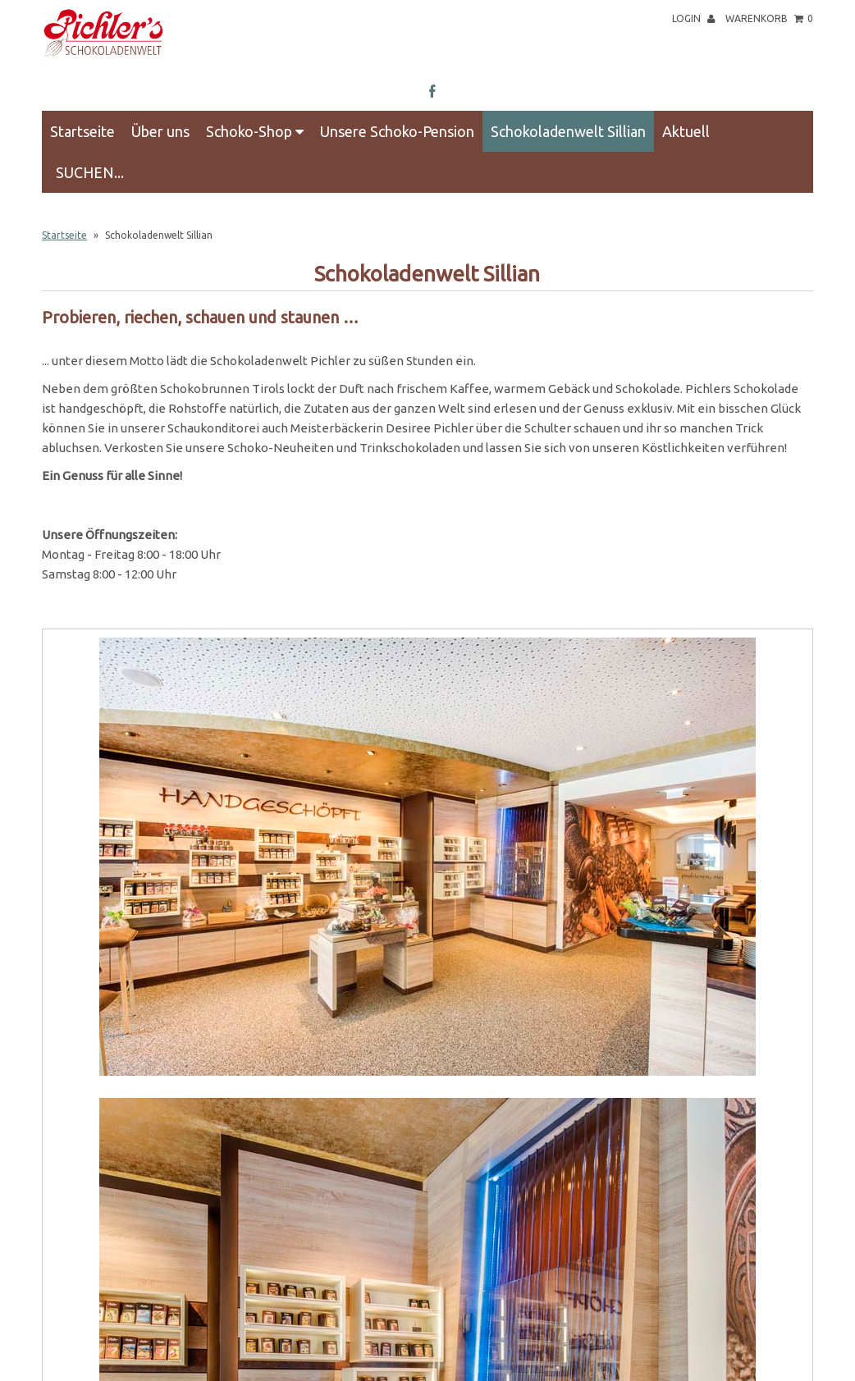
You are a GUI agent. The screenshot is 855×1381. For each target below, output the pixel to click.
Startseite (82, 131)
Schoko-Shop (255, 131)
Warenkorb (769, 18)
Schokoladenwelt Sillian (568, 131)
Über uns (160, 131)
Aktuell (686, 131)
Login (693, 18)
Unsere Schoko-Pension (397, 131)
